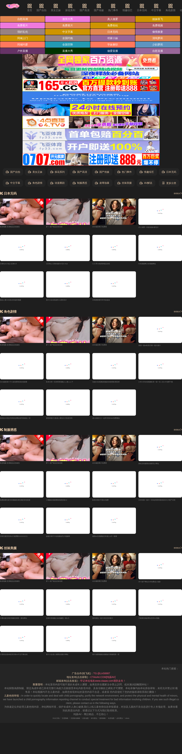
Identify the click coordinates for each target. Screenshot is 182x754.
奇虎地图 (120, 723)
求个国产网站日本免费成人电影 (155, 585)
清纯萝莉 (159, 38)
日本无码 (151, 8)
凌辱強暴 (102, 184)
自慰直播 (159, 51)
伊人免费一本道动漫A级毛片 (154, 228)
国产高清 (93, 8)
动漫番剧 (57, 184)
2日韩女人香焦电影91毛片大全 (63, 265)
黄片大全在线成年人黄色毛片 (62, 301)
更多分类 (169, 184)
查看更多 (175, 194)
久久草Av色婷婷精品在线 (106, 265)
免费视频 (159, 25)
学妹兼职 (113, 45)
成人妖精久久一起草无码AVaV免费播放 (113, 420)
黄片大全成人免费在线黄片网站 (63, 659)
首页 (38, 8)
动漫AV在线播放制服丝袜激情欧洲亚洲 (113, 384)
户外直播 (22, 51)
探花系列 (79, 8)
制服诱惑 (80, 184)
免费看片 (22, 25)
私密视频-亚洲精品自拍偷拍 (15, 227)
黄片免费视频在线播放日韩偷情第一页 (113, 659)
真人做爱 (113, 19)
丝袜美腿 (124, 184)
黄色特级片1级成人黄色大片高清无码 (66, 420)
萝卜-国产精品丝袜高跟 (59, 227)
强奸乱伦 (22, 32)
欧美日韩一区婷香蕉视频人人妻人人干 (67, 384)
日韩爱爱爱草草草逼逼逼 (106, 301)
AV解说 (146, 184)
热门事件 (122, 8)
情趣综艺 (136, 8)
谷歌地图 (84, 723)
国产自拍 (50, 8)
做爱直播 (113, 51)
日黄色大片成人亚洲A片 (13, 265)
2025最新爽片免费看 (103, 227)
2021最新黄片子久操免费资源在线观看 (21, 384)
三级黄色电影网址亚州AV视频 (154, 622)
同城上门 (22, 38)
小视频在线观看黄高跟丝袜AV (62, 503)
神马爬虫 (96, 723)
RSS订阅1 (41, 723)
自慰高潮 (22, 19)
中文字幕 (165, 8)
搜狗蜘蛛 (108, 723)
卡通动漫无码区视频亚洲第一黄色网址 (21, 622)
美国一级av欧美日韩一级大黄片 (155, 347)
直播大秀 (68, 51)
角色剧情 (35, 184)
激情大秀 (68, 19)
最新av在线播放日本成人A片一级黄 (111, 540)
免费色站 (113, 25)
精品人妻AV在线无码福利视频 (16, 301)
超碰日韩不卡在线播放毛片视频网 (64, 540)
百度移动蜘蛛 (69, 723)
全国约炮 (68, 38)
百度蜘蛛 (54, 723)
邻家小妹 (113, 38)
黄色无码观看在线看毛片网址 (154, 466)
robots (142, 723)
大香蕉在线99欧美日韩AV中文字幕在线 (21, 659)
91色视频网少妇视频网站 (152, 265)
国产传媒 (108, 8)
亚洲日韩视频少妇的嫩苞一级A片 (64, 622)
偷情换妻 (159, 32)
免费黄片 (68, 25)
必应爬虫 (132, 723)
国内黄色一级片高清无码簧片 (108, 622)
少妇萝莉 (159, 45)
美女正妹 (65, 8)
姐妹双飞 (159, 19)
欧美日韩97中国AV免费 (105, 503)
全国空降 (68, 45)
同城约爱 (22, 45)
